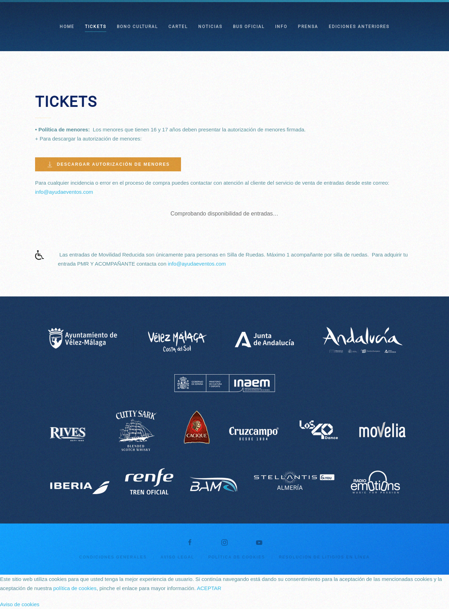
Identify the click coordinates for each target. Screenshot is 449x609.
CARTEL (178, 26)
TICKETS (95, 26)
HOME (67, 26)
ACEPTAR (209, 588)
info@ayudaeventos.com (64, 192)
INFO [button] (281, 26)
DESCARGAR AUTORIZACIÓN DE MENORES (108, 164)
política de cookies (74, 588)
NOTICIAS (210, 26)
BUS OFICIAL (248, 26)
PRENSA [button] (308, 26)
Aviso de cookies (19, 604)
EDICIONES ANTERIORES (359, 26)
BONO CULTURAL (137, 26)
